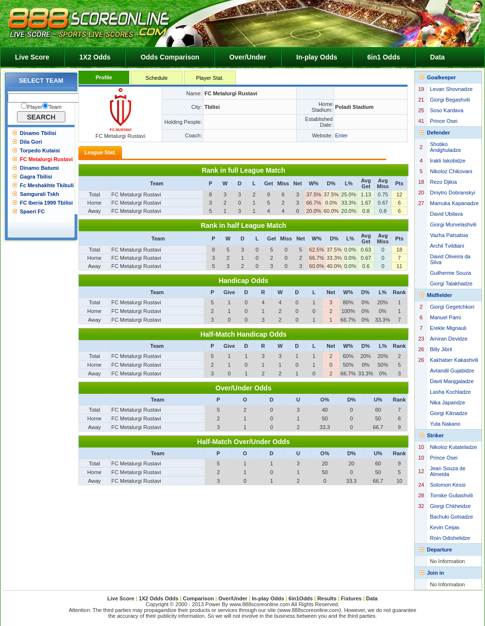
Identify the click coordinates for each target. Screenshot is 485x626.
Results (326, 598)
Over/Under (247, 57)
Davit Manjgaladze (452, 381)
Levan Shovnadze (451, 89)
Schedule (157, 78)
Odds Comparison (169, 57)
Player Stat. (210, 78)
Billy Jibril (441, 349)
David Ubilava (446, 214)
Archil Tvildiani (447, 246)
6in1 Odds (383, 57)
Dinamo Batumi (39, 168)
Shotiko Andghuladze (445, 147)
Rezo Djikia (443, 182)
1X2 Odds (95, 57)
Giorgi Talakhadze (451, 283)
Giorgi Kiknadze (449, 413)
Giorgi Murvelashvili (453, 224)
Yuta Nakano (445, 424)
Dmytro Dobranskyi (452, 192)
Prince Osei (443, 121)
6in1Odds (301, 598)
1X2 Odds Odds (159, 598)
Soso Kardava (446, 110)
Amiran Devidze (449, 339)
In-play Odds (316, 57)
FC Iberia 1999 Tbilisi (46, 203)
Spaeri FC (32, 211)
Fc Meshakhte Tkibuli (47, 185)
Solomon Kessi (447, 485)
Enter (341, 135)
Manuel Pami (445, 317)
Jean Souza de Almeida (447, 471)
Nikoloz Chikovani (451, 171)
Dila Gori (31, 142)
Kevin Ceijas (444, 527)
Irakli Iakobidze (447, 161)
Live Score (32, 57)
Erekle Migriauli (448, 328)
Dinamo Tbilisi (38, 133)
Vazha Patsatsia (449, 235)
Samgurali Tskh (39, 194)
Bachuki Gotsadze (451, 517)
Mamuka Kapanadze (454, 203)
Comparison (199, 598)
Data (437, 57)
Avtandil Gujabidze (452, 370)
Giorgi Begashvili (450, 100)
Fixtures (351, 598)
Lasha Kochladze (450, 392)
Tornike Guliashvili (451, 495)
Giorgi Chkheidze (450, 506)
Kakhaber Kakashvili (454, 360)
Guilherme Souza (450, 273)
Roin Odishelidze (450, 538)
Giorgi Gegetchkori (452, 307)
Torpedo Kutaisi (40, 150)
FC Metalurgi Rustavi (46, 159)
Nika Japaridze (447, 402)
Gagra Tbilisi (36, 176)
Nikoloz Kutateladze (453, 447)
